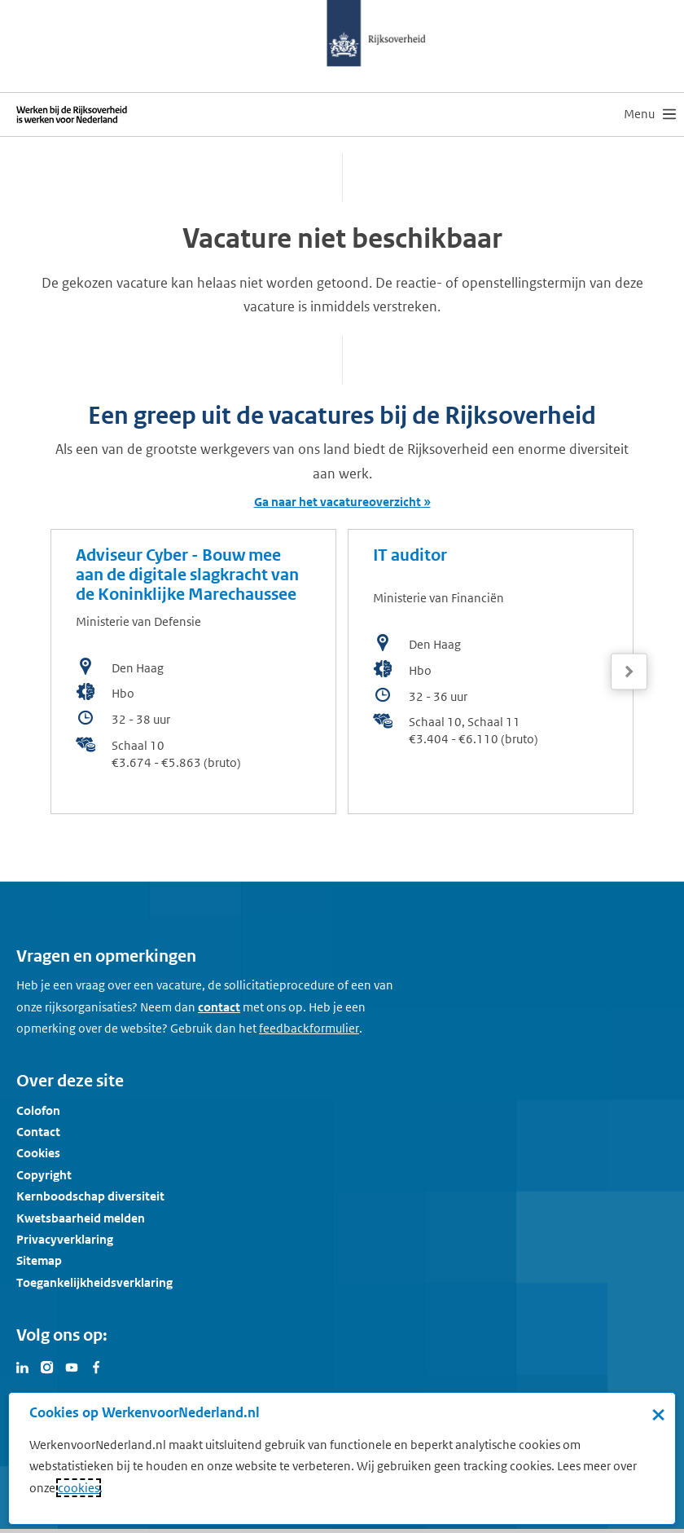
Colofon (38, 1110)
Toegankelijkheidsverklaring (94, 1282)
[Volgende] (629, 672)
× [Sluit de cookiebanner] (658, 1414)
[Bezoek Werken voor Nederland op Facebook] (96, 1366)
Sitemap (39, 1260)
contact (219, 1007)
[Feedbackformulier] (309, 1028)
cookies (78, 1488)
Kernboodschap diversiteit (90, 1196)
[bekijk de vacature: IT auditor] (491, 671)
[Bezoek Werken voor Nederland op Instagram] (47, 1366)
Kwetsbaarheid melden (80, 1218)
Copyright (44, 1175)
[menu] (650, 114)
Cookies (38, 1153)
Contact (38, 1131)
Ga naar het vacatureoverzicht (337, 501)
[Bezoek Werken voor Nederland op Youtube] (71, 1366)
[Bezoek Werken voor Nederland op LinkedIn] (23, 1366)
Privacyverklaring (64, 1239)
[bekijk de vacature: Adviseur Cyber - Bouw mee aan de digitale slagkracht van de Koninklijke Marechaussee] (193, 671)
